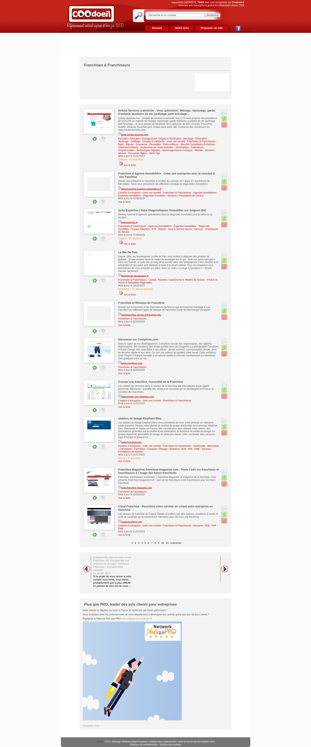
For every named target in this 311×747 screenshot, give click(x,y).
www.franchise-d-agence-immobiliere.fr (139, 188)
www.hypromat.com (130, 441)
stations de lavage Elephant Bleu (140, 418)
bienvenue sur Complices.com (138, 339)
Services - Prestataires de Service (186, 195)
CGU (107, 741)
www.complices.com (130, 362)
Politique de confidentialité (143, 744)
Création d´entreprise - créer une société (163, 141)
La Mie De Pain (128, 252)
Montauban (124, 289)
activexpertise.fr (128, 222)
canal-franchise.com (130, 521)
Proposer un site (212, 28)
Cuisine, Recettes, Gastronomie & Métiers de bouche (177, 279)
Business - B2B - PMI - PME (185, 449)
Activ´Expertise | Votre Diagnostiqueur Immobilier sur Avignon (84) (162, 210)
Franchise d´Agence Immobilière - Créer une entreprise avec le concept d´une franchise (166, 175)
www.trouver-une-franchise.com (136, 396)
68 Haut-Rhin (136, 159)
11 (167, 543)
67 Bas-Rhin (133, 458)
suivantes (176, 543)
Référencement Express (135, 741)
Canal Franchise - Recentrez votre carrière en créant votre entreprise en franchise (165, 508)
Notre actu (182, 28)
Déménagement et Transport (177, 150)
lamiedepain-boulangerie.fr (133, 275)
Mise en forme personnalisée (193, 741)
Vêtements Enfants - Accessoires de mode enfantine (146, 147)
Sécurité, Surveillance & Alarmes (197, 144)
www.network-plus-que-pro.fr (137, 618)
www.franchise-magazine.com (135, 487)
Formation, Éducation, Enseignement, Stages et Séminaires (149, 138)
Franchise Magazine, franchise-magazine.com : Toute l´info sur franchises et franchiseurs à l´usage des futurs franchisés (168, 471)
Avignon (122, 238)
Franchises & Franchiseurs (201, 141)
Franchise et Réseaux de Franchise (141, 302)
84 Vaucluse (135, 238)
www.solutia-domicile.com (133, 134)
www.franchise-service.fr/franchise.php (139, 314)
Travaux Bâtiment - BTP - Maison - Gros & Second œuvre (161, 229)
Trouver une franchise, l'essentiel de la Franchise (150, 381)
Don (212, 741)
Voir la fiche (130, 165)
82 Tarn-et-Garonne (142, 289)
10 (162, 543)
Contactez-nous (91, 725)
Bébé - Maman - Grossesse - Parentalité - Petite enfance (148, 144)
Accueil (157, 28)
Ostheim (122, 159)
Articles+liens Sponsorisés (163, 741)
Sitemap (116, 741)
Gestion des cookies (170, 744)
